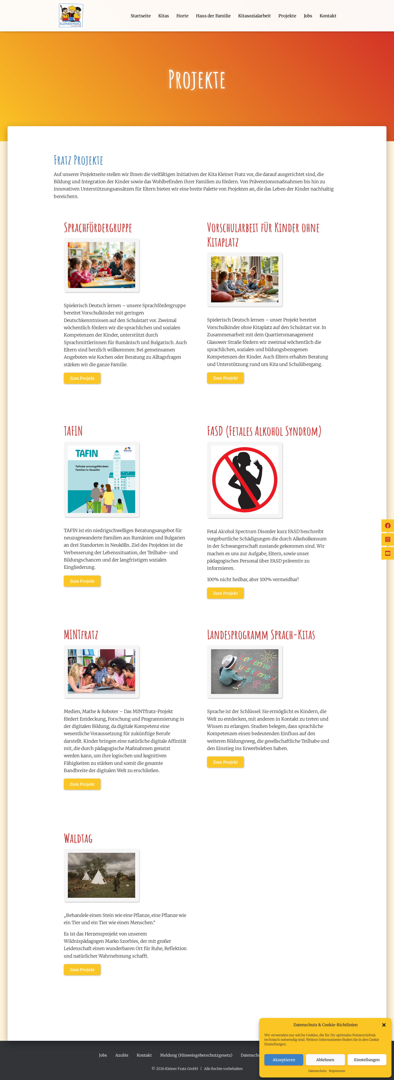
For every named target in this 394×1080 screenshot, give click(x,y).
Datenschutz (317, 1071)
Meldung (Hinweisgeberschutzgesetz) (196, 1055)
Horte (182, 16)
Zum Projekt (82, 378)
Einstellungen (367, 1059)
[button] (383, 1024)
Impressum (337, 1071)
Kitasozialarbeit (254, 16)
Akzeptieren (284, 1059)
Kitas (163, 16)
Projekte (287, 16)
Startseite (141, 16)
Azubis (121, 1055)
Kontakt (328, 16)
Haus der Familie (213, 16)
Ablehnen (325, 1059)
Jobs (308, 16)
